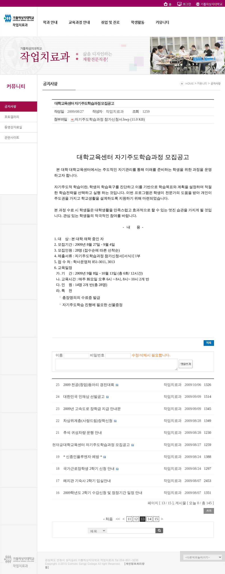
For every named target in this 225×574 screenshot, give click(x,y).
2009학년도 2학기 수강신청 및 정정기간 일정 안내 (102, 493)
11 (129, 519)
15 (156, 519)
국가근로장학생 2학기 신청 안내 (89, 468)
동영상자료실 (13, 127)
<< (118, 519)
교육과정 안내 (79, 22)
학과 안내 (50, 22)
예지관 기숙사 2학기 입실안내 (87, 481)
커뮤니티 (162, 22)
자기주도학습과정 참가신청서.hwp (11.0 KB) (110, 119)
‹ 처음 (108, 519)
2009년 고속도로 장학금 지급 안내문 (92, 409)
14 (149, 519)
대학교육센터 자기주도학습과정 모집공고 (96, 445)
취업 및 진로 (110, 22)
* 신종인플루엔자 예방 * (82, 457)
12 (136, 519)
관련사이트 (11, 137)
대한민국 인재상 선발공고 (84, 396)
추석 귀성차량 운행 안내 (82, 432)
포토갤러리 (11, 117)
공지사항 (10, 106)
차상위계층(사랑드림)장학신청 (87, 421)
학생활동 (137, 22)
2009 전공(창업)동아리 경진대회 (88, 385)
